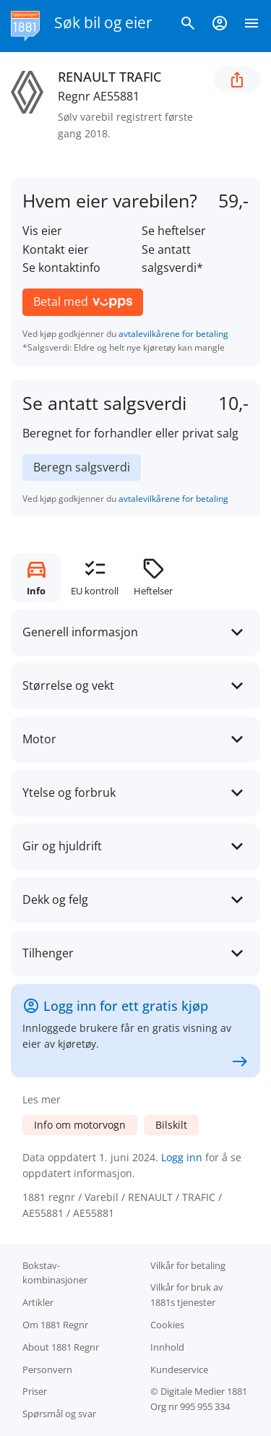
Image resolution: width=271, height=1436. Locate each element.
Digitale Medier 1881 (203, 1391)
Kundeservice (179, 1369)
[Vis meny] (251, 26)
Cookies (167, 1324)
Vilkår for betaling (187, 1265)
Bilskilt (171, 1125)
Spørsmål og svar (59, 1413)
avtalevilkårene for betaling (173, 334)
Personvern (47, 1369)
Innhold (167, 1347)
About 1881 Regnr (60, 1347)
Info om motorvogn (80, 1125)
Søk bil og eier (103, 22)
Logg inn (181, 1157)
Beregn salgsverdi (81, 467)
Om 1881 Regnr (55, 1324)
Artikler (37, 1302)
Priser (34, 1391)
